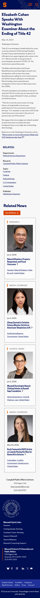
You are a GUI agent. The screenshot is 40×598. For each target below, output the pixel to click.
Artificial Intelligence (15, 333)
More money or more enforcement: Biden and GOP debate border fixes (20, 135)
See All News (11, 213)
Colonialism (11, 460)
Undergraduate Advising (13, 529)
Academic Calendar (7, 582)
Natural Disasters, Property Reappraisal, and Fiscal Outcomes (18, 261)
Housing (10, 270)
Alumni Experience (14, 397)
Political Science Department (14, 155)
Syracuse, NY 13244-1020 (15, 557)
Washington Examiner (11, 194)
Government (12, 336)
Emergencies (28, 582)
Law (16, 400)
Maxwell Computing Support (14, 543)
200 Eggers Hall (10, 554)
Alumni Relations (9, 539)
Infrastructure (23, 463)
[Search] (36, 4)
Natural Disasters (21, 270)
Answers (6, 525)
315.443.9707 (20, 490)
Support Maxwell (10, 536)
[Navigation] (30, 5)
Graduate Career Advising (13, 532)
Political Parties (9, 178)
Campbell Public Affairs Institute (15, 163)
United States (8, 186)
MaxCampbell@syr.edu (20, 486)
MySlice (17, 585)
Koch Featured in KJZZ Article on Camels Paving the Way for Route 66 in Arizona (19, 452)
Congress (6, 171)
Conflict (20, 460)
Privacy (24, 585)
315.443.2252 (10, 559)
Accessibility (18, 582)
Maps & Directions (7, 585)
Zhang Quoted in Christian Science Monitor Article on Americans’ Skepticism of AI (18, 325)
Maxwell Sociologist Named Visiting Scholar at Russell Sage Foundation (18, 388)
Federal (6, 175)
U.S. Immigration (9, 182)
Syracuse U (31, 585)
